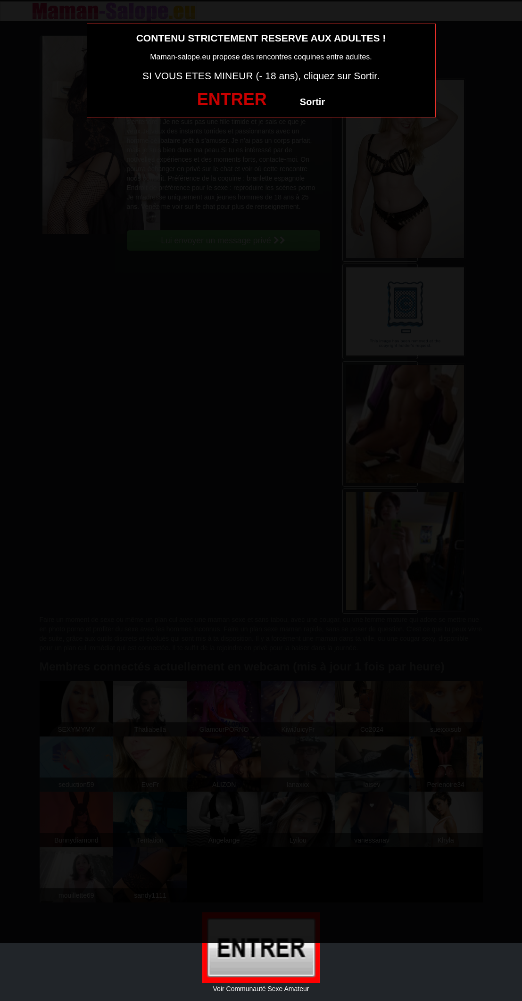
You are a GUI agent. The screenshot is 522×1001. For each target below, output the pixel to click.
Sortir (312, 102)
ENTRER (232, 99)
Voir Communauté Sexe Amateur (261, 989)
